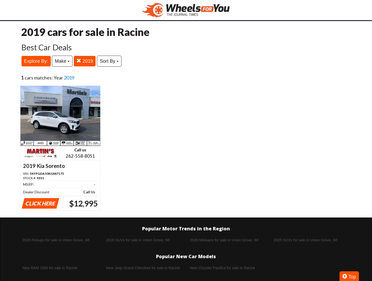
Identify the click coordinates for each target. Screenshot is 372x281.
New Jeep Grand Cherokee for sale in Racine (143, 268)
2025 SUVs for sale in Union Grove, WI (305, 240)
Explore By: (36, 61)
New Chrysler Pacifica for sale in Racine (222, 268)
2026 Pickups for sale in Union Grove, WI (56, 240)
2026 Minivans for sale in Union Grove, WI (224, 240)
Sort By (109, 61)
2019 (84, 61)
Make (62, 61)
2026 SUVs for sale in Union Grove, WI (138, 240)
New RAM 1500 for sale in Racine (50, 268)
